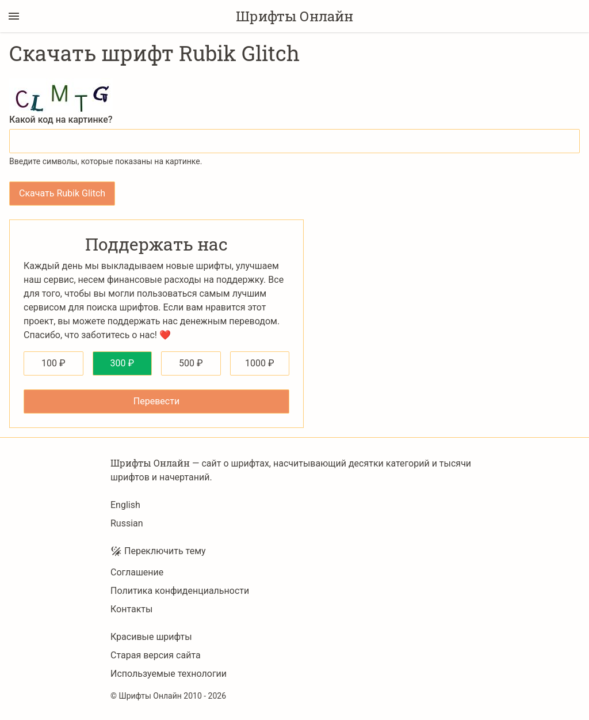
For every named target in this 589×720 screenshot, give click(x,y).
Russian (126, 523)
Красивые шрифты (151, 636)
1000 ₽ (259, 363)
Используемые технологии (168, 673)
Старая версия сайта (155, 655)
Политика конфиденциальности (179, 590)
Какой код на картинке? (61, 119)
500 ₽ (191, 363)
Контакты (131, 609)
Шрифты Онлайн (294, 16)
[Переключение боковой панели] (14, 16)
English (125, 504)
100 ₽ (53, 363)
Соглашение (136, 572)
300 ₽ (122, 363)
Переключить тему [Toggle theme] (158, 551)
